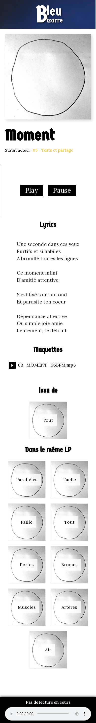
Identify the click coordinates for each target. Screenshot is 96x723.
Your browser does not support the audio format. (48, 714)
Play (31, 190)
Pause (62, 190)
